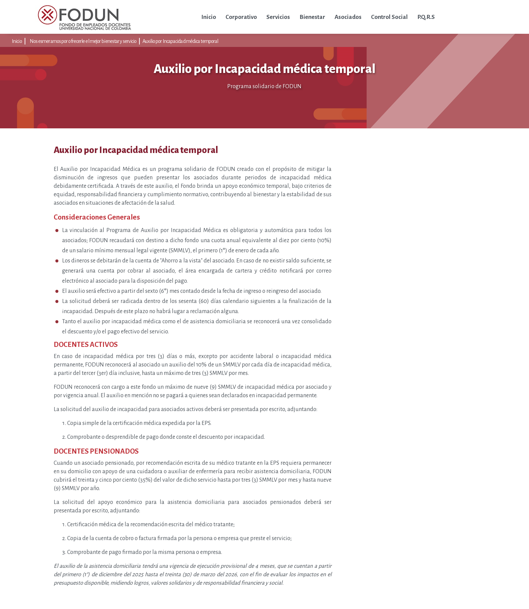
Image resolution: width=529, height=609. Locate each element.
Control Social (389, 17)
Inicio (208, 17)
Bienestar (312, 17)
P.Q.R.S (426, 17)
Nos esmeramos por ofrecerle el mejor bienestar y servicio (83, 41)
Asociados (348, 17)
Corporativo (241, 17)
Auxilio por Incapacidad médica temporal (180, 41)
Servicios (278, 17)
